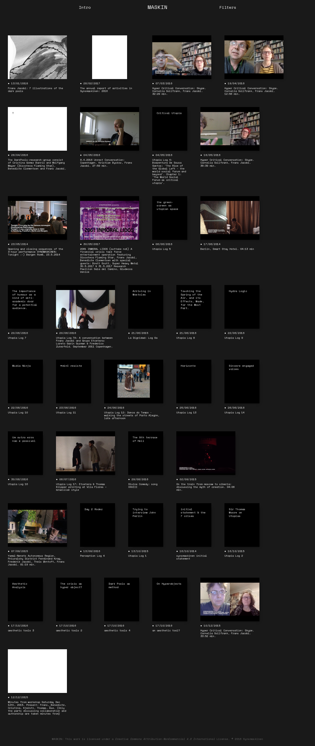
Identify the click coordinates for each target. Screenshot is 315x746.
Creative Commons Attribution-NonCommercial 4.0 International (165, 739)
